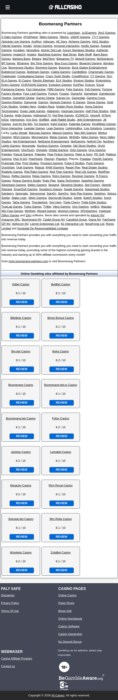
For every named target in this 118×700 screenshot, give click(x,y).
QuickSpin (8, 167)
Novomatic (28, 145)
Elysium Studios (84, 80)
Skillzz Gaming (37, 185)
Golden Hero (27, 106)
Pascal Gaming (23, 154)
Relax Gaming (41, 176)
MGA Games (21, 137)
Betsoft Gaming (85, 58)
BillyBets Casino (20, 318)
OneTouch (27, 150)
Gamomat (30, 102)
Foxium (53, 93)
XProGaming (88, 211)
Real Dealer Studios (95, 167)
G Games (79, 102)
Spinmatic (21, 193)
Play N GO (20, 159)
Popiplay (85, 159)
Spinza (111, 193)
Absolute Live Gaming (16, 41)
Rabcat (39, 167)
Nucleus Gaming (48, 145)
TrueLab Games (12, 206)
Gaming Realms (12, 102)
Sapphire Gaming (92, 180)
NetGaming (78, 141)
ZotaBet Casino (61, 552)
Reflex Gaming (21, 176)
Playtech (61, 159)
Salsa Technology (68, 180)
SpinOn (51, 193)
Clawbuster (9, 76)
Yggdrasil (105, 211)
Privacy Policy (10, 603)
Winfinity (30, 211)
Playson (49, 159)
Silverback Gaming (14, 185)
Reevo (6, 176)
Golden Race (46, 106)
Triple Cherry (71, 202)
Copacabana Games (30, 76)
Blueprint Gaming (90, 63)
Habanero (53, 111)
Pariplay (7, 154)
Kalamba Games (79, 124)
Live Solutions (93, 128)
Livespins (110, 128)
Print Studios (30, 163)
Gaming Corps (96, 98)
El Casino (25, 80)
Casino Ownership (70, 634)
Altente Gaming (12, 46)
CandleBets (79, 72)
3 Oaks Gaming (12, 37)
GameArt (76, 93)
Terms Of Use (10, 611)
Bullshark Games (38, 72)
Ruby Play (49, 180)
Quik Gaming (24, 167)
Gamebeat (90, 93)
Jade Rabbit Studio (63, 119)
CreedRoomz (80, 76)
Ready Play (72, 167)
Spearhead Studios (97, 189)
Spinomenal (37, 193)
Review (21, 302)
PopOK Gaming (102, 159)
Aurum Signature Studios (79, 50)
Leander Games (34, 128)
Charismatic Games (101, 72)
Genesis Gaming (60, 102)
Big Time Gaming (42, 63)
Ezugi (100, 85)
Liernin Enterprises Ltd (44, 224)
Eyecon (90, 85)
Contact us (8, 666)
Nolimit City (94, 141)
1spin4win (73, 32)
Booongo (64, 67)
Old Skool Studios (84, 145)
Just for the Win (22, 124)
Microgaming (39, 137)
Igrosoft (95, 115)
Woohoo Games (68, 211)
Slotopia (7, 189)
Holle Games (23, 115)
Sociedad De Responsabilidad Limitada (42, 228)
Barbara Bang (21, 58)
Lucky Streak (18, 133)
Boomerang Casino (20, 385)
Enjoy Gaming (11, 85)
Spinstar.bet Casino (20, 519)
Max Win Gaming (85, 133)
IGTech (106, 115)
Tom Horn (55, 202)
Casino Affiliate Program (16, 658)
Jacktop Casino (21, 452)
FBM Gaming (55, 89)
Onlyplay (41, 150)
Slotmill (106, 185)
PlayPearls (36, 159)
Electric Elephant (43, 80)
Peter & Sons (83, 154)
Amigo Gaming (43, 46)
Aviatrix (31, 54)
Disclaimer (8, 595)
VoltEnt (94, 206)
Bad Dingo (70, 54)
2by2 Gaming (106, 32)
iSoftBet (44, 119)
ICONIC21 (82, 115)
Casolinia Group (76, 219)
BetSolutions (105, 58)
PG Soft (99, 154)
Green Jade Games (32, 111)
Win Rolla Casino (61, 519)
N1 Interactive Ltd (72, 224)
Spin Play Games (81, 193)
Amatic (27, 46)
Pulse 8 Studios (75, 163)
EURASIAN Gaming (34, 85)
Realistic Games (12, 171)
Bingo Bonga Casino (60, 318)
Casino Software (68, 626)
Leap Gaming (55, 128)
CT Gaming (97, 76)
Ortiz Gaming (78, 150)
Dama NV (95, 219)
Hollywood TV (42, 115)
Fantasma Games (13, 89)
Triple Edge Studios (93, 202)
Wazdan (106, 206)
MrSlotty (74, 137)
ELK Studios (64, 80)
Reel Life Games (85, 171)
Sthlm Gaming (37, 198)
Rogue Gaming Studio (26, 180)
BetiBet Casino (60, 284)
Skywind (53, 185)
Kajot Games (59, 124)
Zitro (28, 215)
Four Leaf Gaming (35, 93)
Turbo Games (33, 206)
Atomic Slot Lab (51, 50)
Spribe (6, 198)
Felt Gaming (93, 89)
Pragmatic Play (11, 163)
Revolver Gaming (83, 176)
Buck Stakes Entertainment (89, 67)
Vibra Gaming (61, 206)
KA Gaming (41, 124)
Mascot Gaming (62, 133)
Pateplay (40, 154)
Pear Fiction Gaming (60, 154)
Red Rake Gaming (36, 171)
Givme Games (96, 102)
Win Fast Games (12, 211)
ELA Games (9, 80)
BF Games (8, 63)
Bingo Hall (64, 611)
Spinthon (100, 193)
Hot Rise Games (63, 115)
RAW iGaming (55, 167)
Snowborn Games (50, 189)
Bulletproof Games (14, 72)
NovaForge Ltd (94, 224)
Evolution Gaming (60, 85)
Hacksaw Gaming (72, 111)
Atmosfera (32, 50)
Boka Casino (60, 351)
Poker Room (66, 603)
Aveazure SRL (11, 219)
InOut (5, 119)
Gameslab (78, 98)
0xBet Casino (20, 284)
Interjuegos (17, 119)
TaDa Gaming (21, 202)
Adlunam (49, 41)
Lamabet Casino (60, 452)
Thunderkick (40, 202)
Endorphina (103, 80)
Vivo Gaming (80, 206)
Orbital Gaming (58, 150)
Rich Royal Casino (60, 485)
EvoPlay (78, 85)
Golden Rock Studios (69, 106)
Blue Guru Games (66, 63)
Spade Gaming (73, 189)
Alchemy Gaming (79, 41)
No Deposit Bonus (70, 641)
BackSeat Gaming (49, 54)
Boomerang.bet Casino (21, 418)
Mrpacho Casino (20, 485)
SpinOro (63, 193)
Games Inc (63, 98)
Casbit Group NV (54, 219)
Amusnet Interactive (66, 46)
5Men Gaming (49, 37)
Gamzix (43, 102)
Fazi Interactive (36, 89)
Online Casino (67, 595)
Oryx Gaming (97, 150)
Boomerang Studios (21, 67)
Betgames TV (65, 58)
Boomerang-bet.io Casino (60, 385)
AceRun (36, 41)
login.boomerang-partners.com (28, 261)
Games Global (45, 98)
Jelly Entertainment (89, 119)
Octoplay (66, 145)
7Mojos (64, 37)
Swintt (78, 198)
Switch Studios (92, 198)
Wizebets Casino (21, 552)
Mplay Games (58, 137)
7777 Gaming (100, 37)
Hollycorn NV (20, 224)
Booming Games (46, 67)
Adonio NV (97, 215)
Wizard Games (46, 211)
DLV (109, 76)
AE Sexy (61, 41)
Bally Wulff (85, 54)
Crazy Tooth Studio (58, 76)
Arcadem (19, 50)
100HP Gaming (80, 37)
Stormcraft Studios (60, 198)
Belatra (36, 58)
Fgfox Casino (60, 418)
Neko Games (89, 137)
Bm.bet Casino (20, 351)
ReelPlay (103, 171)
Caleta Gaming (60, 72)
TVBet (47, 206)
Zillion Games (10, 215)
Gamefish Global (23, 98)
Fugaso (64, 93)
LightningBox (73, 128)
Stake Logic (19, 198)
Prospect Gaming (52, 163)
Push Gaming (95, 163)
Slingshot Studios (72, 185)
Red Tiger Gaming (61, 171)
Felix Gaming (74, 89)
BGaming (23, 63)
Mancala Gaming (40, 133)
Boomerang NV (31, 219)
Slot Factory (92, 185)
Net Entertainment (24, 141)
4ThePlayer (30, 37)
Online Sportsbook (70, 618)
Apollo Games (90, 46)
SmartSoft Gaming (25, 189)
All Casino (58, 695)
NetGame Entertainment (53, 141)
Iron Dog (31, 119)
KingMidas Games (104, 124)
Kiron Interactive (12, 128)
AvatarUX (19, 54)
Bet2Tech (49, 58)
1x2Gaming (89, 32)
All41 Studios (100, 41)
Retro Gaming (61, 176)
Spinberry (8, 193)
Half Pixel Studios (97, 111)
